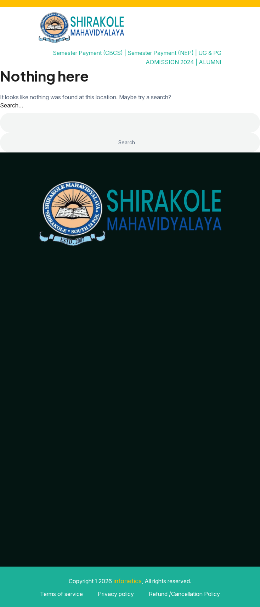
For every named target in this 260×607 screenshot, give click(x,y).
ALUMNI (210, 62)
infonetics (127, 581)
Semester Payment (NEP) (161, 52)
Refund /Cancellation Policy (184, 593)
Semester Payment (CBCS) (88, 52)
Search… (11, 105)
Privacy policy (116, 593)
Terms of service (61, 593)
